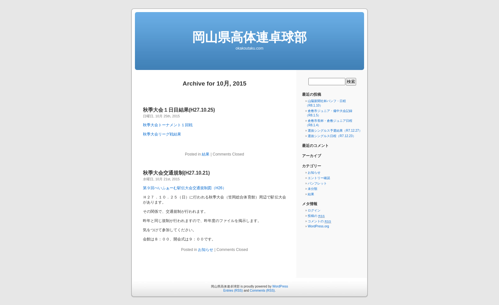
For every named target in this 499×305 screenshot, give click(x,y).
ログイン (314, 210)
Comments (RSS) (262, 290)
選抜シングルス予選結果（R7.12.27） (335, 130)
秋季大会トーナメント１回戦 (168, 125)
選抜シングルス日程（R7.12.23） (332, 136)
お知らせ (205, 249)
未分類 (312, 189)
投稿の (316, 216)
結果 (205, 154)
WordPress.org (318, 226)
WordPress (280, 286)
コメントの (319, 221)
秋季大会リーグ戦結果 (162, 134)
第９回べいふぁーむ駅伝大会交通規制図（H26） (184, 188)
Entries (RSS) (233, 290)
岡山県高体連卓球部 (249, 37)
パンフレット (317, 183)
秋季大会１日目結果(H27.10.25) (179, 110)
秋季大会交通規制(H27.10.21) (176, 173)
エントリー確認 (319, 178)
